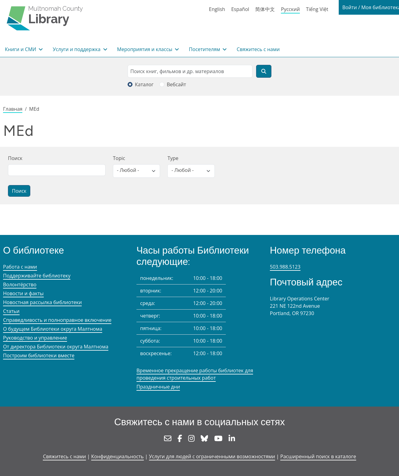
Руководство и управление (35, 337)
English (217, 9)
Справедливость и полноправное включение (57, 320)
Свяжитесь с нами (258, 49)
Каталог (144, 84)
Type (172, 158)
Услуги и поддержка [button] (77, 49)
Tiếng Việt (317, 9)
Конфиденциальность (117, 456)
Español (240, 9)
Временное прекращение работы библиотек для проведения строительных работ (194, 374)
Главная (12, 109)
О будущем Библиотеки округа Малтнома (52, 328)
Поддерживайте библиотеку (36, 275)
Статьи (11, 311)
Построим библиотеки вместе (38, 355)
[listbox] (136, 171)
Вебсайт (176, 84)
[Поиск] (263, 71)
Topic (119, 158)
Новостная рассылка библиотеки (42, 302)
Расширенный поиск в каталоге (318, 456)
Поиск (15, 158)
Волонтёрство (19, 284)
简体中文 (265, 9)
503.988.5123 (285, 266)
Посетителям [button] (205, 49)
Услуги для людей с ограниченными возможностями (212, 456)
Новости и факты (23, 293)
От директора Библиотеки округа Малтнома (55, 346)
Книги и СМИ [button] (21, 49)
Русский (290, 9)
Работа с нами (20, 266)
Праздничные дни (158, 386)
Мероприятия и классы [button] (145, 49)
